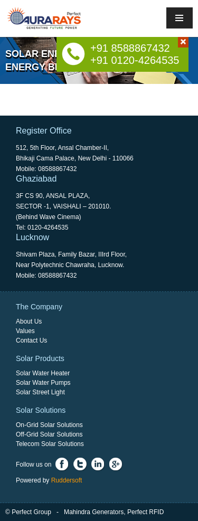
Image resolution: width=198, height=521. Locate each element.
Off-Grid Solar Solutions (49, 434)
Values (25, 331)
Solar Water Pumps (43, 382)
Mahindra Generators (94, 512)
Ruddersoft (66, 480)
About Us (29, 321)
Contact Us (31, 340)
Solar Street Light (40, 392)
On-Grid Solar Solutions (49, 425)
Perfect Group (31, 512)
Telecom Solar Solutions (50, 444)
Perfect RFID (145, 512)
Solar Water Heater (43, 373)
